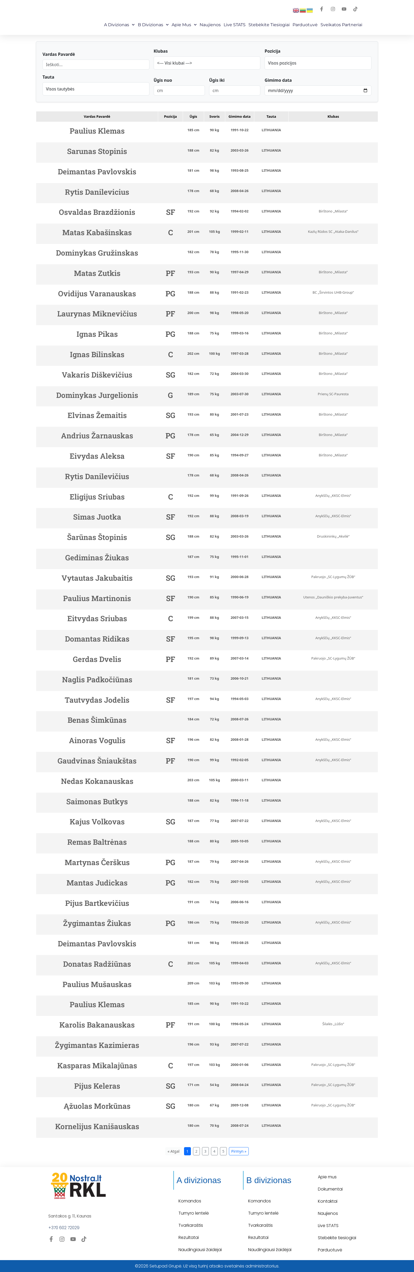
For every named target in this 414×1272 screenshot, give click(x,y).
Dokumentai (330, 1189)
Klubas (161, 51)
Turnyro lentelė (193, 1213)
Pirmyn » (239, 1151)
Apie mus (184, 25)
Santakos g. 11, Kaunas (70, 1216)
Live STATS (235, 24)
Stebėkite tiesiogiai (337, 1238)
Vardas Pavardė (59, 54)
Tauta (48, 77)
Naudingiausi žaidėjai (200, 1250)
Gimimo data (278, 80)
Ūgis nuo (163, 80)
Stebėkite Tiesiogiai (269, 24)
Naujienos (210, 24)
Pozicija (272, 51)
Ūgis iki (217, 80)
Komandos (189, 1201)
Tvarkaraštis (190, 1225)
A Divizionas (119, 25)
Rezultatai (188, 1237)
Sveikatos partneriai (341, 24)
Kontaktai (327, 1201)
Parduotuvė (305, 24)
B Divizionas (153, 25)
